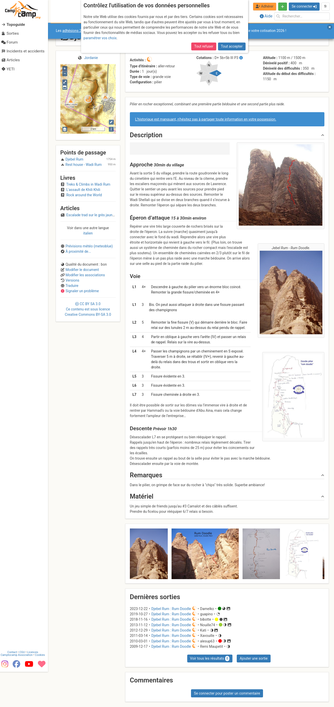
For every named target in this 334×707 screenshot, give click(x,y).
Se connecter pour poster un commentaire (227, 693)
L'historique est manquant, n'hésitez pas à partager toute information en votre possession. (205, 119)
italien (88, 233)
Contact (14, 687)
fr (325, 6)
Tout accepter (232, 46)
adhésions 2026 (74, 31)
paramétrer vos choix (100, 38)
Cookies (42, 690)
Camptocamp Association (19, 690)
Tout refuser (203, 46)
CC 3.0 (88, 309)
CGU (25, 687)
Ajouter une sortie (254, 658)
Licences (35, 687)
